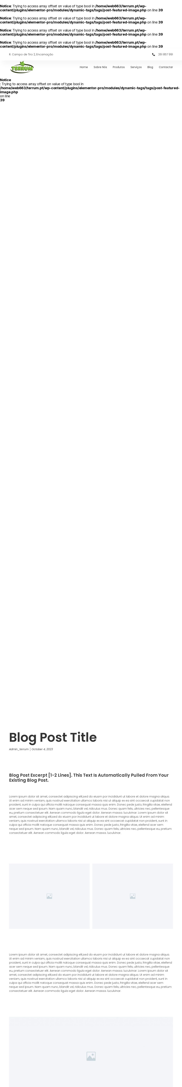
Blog (150, 67)
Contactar (166, 67)
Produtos (119, 67)
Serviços (136, 67)
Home (84, 67)
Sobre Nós (100, 67)
